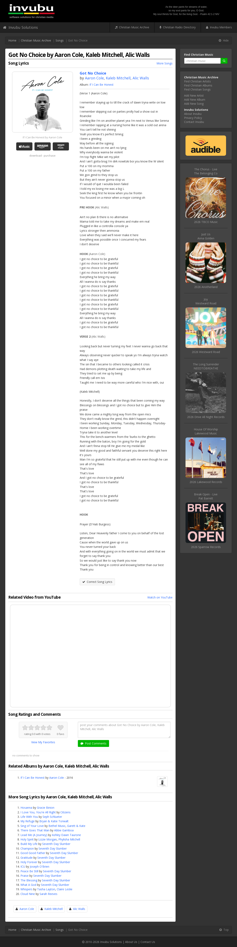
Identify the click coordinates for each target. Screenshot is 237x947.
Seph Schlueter (52, 817)
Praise (24, 876)
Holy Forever (28, 862)
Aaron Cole (94, 78)
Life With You (29, 817)
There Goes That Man (34, 830)
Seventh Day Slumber (56, 844)
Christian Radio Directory (178, 27)
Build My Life (29, 844)
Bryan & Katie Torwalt (54, 821)
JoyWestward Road (205, 301)
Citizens (65, 812)
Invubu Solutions (20, 27)
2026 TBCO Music (206, 222)
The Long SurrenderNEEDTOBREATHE (206, 366)
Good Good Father (32, 853)
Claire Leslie (64, 889)
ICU (22, 866)
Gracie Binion (45, 807)
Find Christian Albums (198, 85)
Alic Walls (141, 78)
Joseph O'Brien (39, 866)
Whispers (26, 889)
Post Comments (93, 743)
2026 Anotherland (206, 287)
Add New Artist (194, 95)
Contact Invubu (194, 122)
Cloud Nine (27, 894)
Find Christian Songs (197, 89)
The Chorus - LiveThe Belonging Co (206, 171)
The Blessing (28, 880)
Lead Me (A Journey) (33, 835)
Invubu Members (219, 27)
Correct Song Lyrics (97, 582)
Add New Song (194, 104)
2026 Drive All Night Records (206, 417)
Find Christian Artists (197, 81)
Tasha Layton (46, 889)
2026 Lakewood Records (206, 482)
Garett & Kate (76, 826)
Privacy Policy (193, 118)
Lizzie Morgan (47, 839)
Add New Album (194, 99)
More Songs (165, 63)
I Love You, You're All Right (38, 812)
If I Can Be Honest (101, 84)
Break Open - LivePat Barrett (206, 496)
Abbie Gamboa (64, 830)
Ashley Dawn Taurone (66, 835)
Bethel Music (56, 826)
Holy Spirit (27, 839)
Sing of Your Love (32, 826)
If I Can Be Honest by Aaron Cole (42, 137)
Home (12, 40)
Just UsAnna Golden (205, 236)
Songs (60, 40)
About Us (131, 942)
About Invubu (193, 114)
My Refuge (27, 821)
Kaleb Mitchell (118, 78)
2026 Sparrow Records (206, 547)
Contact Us (147, 942)
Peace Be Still (29, 871)
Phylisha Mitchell (69, 839)
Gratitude (26, 858)
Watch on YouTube (160, 597)
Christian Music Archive (132, 27)
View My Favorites (43, 742)
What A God (28, 885)
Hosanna (26, 807)
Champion (27, 848)
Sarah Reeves (48, 894)
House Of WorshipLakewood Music (206, 431)
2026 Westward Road (206, 352)
